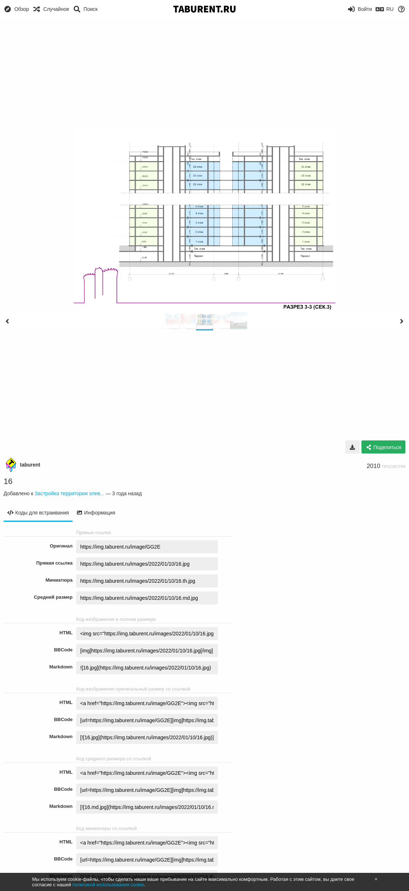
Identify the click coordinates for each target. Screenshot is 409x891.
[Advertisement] (204, 72)
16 (8, 481)
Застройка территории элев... (69, 493)
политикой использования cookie (108, 884)
